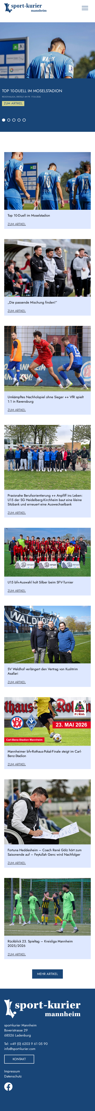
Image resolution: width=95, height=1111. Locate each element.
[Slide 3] (13, 120)
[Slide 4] (19, 120)
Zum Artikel (13, 103)
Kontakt (19, 1059)
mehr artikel (47, 974)
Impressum (12, 1071)
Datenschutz (13, 1076)
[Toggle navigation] (85, 8)
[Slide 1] (3, 120)
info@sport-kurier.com (19, 1048)
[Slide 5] (24, 120)
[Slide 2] (8, 120)
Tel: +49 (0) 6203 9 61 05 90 (26, 1043)
